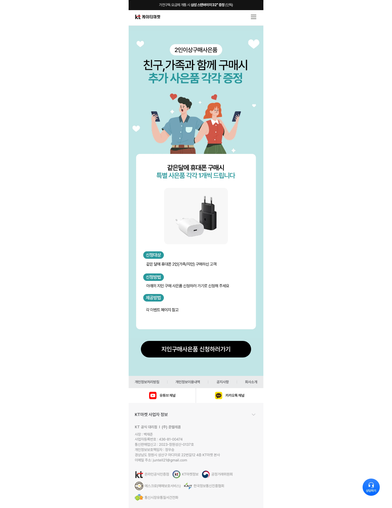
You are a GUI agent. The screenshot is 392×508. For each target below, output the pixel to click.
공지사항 (223, 382)
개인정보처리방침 (147, 382)
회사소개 (251, 382)
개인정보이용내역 (187, 382)
